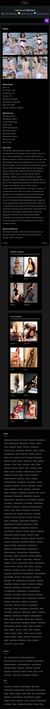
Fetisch (14, 668)
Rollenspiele (16, 671)
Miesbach (7, 538)
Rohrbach (29, 577)
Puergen (23, 570)
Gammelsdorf (31, 482)
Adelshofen (8, 440)
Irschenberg (8, 513)
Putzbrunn (30, 570)
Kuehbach (15, 527)
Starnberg (42, 598)
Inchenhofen (35, 510)
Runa (26, 279)
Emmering (33, 468)
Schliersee (7, 587)
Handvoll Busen (19, 690)
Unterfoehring (23, 608)
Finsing (21, 475)
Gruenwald (31, 492)
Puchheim (15, 570)
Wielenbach (26, 622)
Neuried (6, 545)
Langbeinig (7, 704)
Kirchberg (22, 517)
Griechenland (36, 636)
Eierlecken (7, 671)
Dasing (20, 461)
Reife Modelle (25, 686)
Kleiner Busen (8, 690)
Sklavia (35, 671)
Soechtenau (17, 598)
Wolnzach (18, 626)
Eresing (12, 471)
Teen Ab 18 (8, 686)
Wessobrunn (38, 619)
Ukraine (15, 643)
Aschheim (26, 447)
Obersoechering (22, 552)
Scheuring (24, 584)
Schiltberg (39, 584)
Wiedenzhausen (15, 622)
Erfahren (30, 704)
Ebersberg (7, 464)
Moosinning (8, 542)
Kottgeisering (27, 524)
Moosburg (40, 538)
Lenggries (25, 531)
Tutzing (15, 608)
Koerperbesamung (10, 664)
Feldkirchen (8, 475)
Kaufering (14, 517)
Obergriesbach (22, 545)
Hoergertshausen (36, 506)
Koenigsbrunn (8, 524)
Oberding (13, 545)
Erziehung (35, 675)
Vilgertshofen (26, 612)
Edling (19, 464)
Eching (14, 464)
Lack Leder (8, 675)
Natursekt (21, 668)
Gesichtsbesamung (23, 664)
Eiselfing (21, 468)
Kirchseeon (37, 517)
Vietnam (13, 633)
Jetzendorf (36, 513)
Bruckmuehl (38, 457)
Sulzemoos (33, 601)
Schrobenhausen (9, 591)
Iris (11, 277)
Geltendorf (7, 485)
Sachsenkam (31, 580)
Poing (26, 566)
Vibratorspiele (38, 661)
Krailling (35, 524)
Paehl (6, 559)
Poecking (20, 566)
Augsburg (7, 450)
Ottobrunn (38, 556)
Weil (32, 619)
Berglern (32, 454)
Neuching (39, 542)
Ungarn (21, 643)
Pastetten (19, 559)
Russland (35, 640)
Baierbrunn (29, 450)
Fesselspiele (26, 675)
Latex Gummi (17, 675)
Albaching (32, 440)
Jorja (12, 421)
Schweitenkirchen (34, 591)
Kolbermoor (34, 521)
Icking (13, 510)
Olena (12, 395)
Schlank (18, 693)
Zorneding (37, 626)
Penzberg (7, 563)
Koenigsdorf (18, 524)
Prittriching (7, 570)
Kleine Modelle (40, 693)
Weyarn (6, 622)
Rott (14, 580)
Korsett (29, 671)
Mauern (23, 535)
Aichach (25, 440)
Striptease (7, 668)
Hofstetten (40, 499)
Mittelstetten (16, 538)
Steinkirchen (25, 601)
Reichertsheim (9, 577)
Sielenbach (39, 594)
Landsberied (24, 527)
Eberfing (41, 461)
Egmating (7, 468)
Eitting (27, 468)
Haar (37, 492)
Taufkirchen (8, 605)
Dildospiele (29, 661)
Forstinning (34, 475)
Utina (26, 395)
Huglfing (7, 510)
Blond (13, 700)
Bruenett (38, 697)
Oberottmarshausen (19, 549)
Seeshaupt (31, 594)
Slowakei (13, 636)
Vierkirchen (17, 612)
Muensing (16, 542)
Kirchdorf (29, 517)
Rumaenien (27, 636)
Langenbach (33, 527)
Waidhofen (26, 615)
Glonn (6, 489)
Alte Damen (35, 686)
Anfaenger (19, 700)
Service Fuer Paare (10, 661)
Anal (5, 657)
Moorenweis (25, 538)
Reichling (18, 577)
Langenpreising (9, 531)
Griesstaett (13, 492)
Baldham (42, 450)
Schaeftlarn (8, 584)
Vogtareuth (41, 612)
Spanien (18, 629)
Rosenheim (8, 580)
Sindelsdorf (8, 598)
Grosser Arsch (38, 704)
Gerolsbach (32, 485)
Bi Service (21, 661)
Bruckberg (29, 457)
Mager (6, 693)
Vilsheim (34, 612)
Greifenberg (36, 489)
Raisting (37, 570)
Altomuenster (23, 443)
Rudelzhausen (21, 580)
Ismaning (20, 513)
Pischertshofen (40, 563)
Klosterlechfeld (24, 521)
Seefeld (24, 594)
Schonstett (36, 587)
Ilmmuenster (26, 510)
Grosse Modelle (17, 697)
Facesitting (36, 668)
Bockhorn (17, 457)
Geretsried (15, 485)
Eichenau (14, 468)
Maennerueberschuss (27, 657)
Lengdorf (18, 531)
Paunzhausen (27, 559)
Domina (23, 671)
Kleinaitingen (14, 521)
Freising (27, 478)
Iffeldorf (18, 510)
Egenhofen (26, 464)
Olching (16, 556)
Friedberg (34, 478)
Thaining (24, 605)
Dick (33, 693)
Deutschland (13, 640)
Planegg (7, 566)
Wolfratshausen (9, 626)
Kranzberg (7, 527)
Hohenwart (7, 506)
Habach (42, 492)
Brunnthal (7, 461)
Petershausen (22, 563)
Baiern (36, 450)
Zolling (31, 626)
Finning (15, 475)
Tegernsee (16, 605)
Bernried (38, 454)
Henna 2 (13, 344)
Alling (6, 443)
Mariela (27, 305)
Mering (36, 535)
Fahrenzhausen (29, 471)
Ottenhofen (23, 556)
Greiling (6, 492)
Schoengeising (26, 587)
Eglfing (33, 464)
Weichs (27, 619)
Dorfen (35, 461)
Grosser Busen (31, 690)
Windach (34, 622)
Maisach (33, 531)
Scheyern (32, 584)
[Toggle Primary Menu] (46, 20)
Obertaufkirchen (34, 552)
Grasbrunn (27, 489)
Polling (31, 566)
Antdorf (38, 443)
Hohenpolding (38, 503)
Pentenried (36, 559)
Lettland (26, 633)
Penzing (14, 563)
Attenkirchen (35, 447)
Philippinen (36, 629)
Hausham (36, 496)
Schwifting (7, 594)
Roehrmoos (37, 577)
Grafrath (20, 489)
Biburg (6, 457)
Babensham (20, 450)
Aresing (19, 447)
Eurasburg (19, 471)
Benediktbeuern (9, 454)
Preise (25, 3)
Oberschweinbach (10, 552)
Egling (38, 464)
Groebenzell (22, 492)
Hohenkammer (18, 503)
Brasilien (12, 629)
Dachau (14, 461)
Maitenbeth (40, 531)
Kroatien (20, 636)
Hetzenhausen (31, 499)
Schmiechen (16, 587)
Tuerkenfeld (8, 608)
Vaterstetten (8, 612)
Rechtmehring (17, 573)
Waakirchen (8, 615)
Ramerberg (8, 573)
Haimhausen (8, 496)
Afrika (6, 629)
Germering (23, 485)
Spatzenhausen (32, 598)
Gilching (39, 485)
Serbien (6, 636)
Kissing (6, 521)
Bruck (23, 457)
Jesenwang (28, 513)
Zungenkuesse (36, 664)
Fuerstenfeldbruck (10, 482)
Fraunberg (20, 478)
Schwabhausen (22, 591)
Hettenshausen (20, 499)
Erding (40, 468)
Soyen (24, 598)
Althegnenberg (13, 443)
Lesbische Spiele (13, 657)
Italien (6, 640)
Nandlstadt (23, 542)
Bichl (11, 457)
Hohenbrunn (8, 503)
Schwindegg (16, 594)
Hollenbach (16, 506)
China (30, 629)
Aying (13, 450)
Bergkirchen (24, 454)
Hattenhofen (28, 496)
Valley (41, 608)
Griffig (24, 693)
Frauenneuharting (10, 478)
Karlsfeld (7, 517)
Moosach (33, 538)
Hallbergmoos (18, 496)
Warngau (12, 619)
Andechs (32, 443)
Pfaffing (31, 563)
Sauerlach (40, 580)
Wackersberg (17, 615)
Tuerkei (24, 629)
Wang (6, 619)
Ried (23, 577)
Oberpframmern (33, 549)
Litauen (32, 633)
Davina (26, 344)
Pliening (13, 566)
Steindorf (7, 601)
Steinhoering (15, 601)
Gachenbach (21, 482)
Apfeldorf (13, 447)
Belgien (19, 633)
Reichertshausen (40, 573)
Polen (29, 640)
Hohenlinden (28, 503)
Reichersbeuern (28, 573)
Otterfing (31, 556)
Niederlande (23, 640)
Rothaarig (7, 700)
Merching (30, 535)
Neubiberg (31, 542)
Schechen (16, 584)
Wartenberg (20, 619)
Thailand (7, 633)
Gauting (39, 482)
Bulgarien (39, 633)
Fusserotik (28, 668)
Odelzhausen (8, 556)
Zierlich (11, 693)
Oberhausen (8, 549)
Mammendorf (8, 535)
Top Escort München (25, 10)
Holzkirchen (25, 506)
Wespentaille (41, 700)
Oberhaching (32, 545)
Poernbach (38, 566)
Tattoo (14, 704)
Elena (26, 421)
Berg (17, 454)
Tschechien (8, 643)
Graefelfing (12, 489)
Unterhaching (33, 608)
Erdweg (6, 471)
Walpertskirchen (36, 615)
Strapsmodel (22, 704)
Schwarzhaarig (29, 697)
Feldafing (38, 471)
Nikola (12, 305)
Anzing (6, 447)
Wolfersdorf (42, 622)
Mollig (29, 693)
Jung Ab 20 (16, 686)
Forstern (27, 475)
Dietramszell (27, 461)
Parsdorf (12, 559)
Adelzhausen (17, 440)
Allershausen (41, 440)
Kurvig (26, 700)
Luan (12, 369)
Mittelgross (7, 697)
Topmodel (33, 700)
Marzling (17, 535)
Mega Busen (41, 690)
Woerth (25, 626)
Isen (14, 513)
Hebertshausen (9, 499)
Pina (25, 369)
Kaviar (41, 671)
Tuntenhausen (33, 605)
